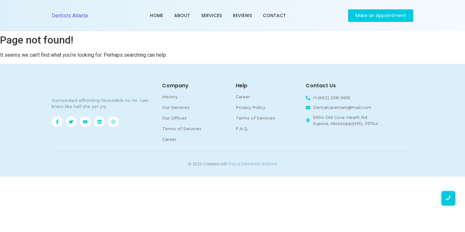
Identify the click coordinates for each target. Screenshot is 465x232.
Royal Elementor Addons (253, 164)
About (182, 15)
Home (156, 15)
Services (211, 15)
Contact (274, 15)
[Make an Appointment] (380, 15)
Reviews (242, 15)
